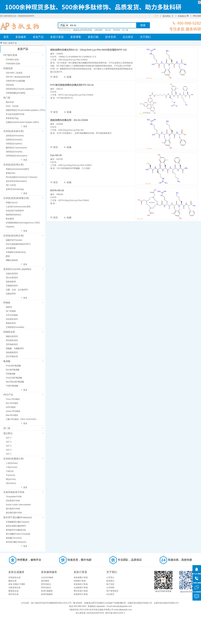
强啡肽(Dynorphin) (14, 152)
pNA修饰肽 (11, 248)
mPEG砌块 (11, 407)
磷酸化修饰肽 (12, 260)
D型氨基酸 (10, 374)
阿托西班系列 (12, 340)
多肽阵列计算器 (81, 594)
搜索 (143, 25)
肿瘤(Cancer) (12, 202)
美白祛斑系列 (12, 277)
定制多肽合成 (14, 577)
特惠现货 (8, 68)
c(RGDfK (98, 30)
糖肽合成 (12, 581)
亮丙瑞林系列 (12, 344)
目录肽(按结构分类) (13, 235)
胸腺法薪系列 (12, 336)
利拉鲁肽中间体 (13, 500)
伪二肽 (6, 428)
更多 (23, 126)
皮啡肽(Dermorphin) (15, 135)
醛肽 (8, 256)
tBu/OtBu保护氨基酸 (15, 382)
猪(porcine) (11, 479)
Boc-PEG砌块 (12, 403)
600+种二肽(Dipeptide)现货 (18, 77)
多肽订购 (93, 36)
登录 (156, 16)
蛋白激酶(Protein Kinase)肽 (18, 534)
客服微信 (183, 16)
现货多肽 (10, 85)
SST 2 (8, 438)
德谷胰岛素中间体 (14, 513)
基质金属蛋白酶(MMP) (16, 526)
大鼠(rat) (10, 471)
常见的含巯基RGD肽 (15, 114)
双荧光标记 (46, 584)
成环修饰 (45, 581)
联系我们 (110, 581)
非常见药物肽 (12, 315)
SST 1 (8, 454)
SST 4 (8, 450)
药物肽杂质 (9, 332)
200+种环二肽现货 (14, 73)
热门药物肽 (11, 311)
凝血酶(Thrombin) (14, 538)
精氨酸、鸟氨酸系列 (15, 348)
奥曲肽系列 (11, 323)
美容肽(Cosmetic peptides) (17, 269)
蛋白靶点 (8, 433)
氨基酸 (6, 361)
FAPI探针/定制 (12, 59)
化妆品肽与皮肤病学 (15, 210)
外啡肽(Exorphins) (14, 143)
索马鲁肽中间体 (13, 508)
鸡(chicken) (11, 483)
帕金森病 (10, 218)
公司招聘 (110, 587)
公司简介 (110, 577)
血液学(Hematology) (15, 189)
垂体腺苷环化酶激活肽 (16, 530)
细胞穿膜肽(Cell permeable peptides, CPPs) (25, 110)
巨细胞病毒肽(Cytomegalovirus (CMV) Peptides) (23, 225)
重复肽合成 (13, 591)
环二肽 (125, 30)
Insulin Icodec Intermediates (18, 504)
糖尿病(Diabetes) (13, 214)
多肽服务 (20, 36)
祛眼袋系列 (11, 294)
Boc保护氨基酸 (12, 370)
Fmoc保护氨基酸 (13, 366)
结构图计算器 (80, 581)
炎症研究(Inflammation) (16, 181)
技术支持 (110, 36)
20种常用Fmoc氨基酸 (15, 81)
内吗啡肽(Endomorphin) (16, 156)
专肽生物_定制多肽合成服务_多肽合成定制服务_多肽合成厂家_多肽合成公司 (19, 26)
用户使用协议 (112, 591)
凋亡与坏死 (11, 185)
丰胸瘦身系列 (12, 285)
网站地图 (197, 16)
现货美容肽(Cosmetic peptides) (20, 89)
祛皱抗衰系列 (12, 273)
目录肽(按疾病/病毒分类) (16, 198)
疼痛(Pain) (10, 173)
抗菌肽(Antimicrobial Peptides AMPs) (22, 122)
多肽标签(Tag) (12, 118)
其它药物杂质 (12, 356)
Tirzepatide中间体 (14, 496)
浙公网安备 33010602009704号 (90, 613)
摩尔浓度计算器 (81, 591)
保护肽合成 (13, 594)
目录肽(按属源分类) (13, 458)
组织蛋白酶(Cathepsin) (16, 542)
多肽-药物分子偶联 (16, 584)
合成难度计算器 (81, 587)
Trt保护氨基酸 (12, 386)
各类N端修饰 (47, 594)
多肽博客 (75, 36)
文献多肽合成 (14, 587)
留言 (54, 77)
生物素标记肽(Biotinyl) (16, 252)
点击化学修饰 (47, 577)
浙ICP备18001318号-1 (115, 613)
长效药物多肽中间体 (13, 492)
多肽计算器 (57, 36)
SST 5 (8, 446)
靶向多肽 (10, 102)
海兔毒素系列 (12, 352)
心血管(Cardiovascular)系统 (18, 206)
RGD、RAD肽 (12, 106)
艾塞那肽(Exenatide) (15, 327)
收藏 (67, 77)
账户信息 (110, 584)
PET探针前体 (10, 55)
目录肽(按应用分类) (13, 164)
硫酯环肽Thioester (14, 240)
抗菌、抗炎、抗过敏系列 (17, 289)
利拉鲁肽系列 (12, 319)
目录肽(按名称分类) (13, 131)
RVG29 (116, 30)
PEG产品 (8, 394)
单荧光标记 (46, 587)
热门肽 (6, 97)
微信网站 (168, 16)
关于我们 (145, 36)
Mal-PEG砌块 (12, 415)
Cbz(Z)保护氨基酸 (14, 378)
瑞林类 (9, 307)
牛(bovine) (10, 475)
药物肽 (6, 302)
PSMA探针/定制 (13, 63)
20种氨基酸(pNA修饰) (15, 93)
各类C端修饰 (47, 591)
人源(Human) (12, 463)
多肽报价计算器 (81, 584)
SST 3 (8, 442)
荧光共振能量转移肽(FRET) (18, 244)
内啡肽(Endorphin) (14, 139)
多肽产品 (38, 36)
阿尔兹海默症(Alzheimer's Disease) (21, 177)
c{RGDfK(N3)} (64, 30)
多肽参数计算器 (81, 577)
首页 (6, 36)
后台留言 (128, 36)
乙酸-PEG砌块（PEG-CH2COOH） (22, 419)
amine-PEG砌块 (13, 411)
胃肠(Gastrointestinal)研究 (17, 169)
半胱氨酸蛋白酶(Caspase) (17, 522)
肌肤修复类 (11, 281)
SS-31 (108, 30)
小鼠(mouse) (11, 467)
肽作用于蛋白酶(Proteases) (17, 517)
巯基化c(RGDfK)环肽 (82, 30)
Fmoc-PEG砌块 (13, 399)
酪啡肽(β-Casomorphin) (16, 148)
